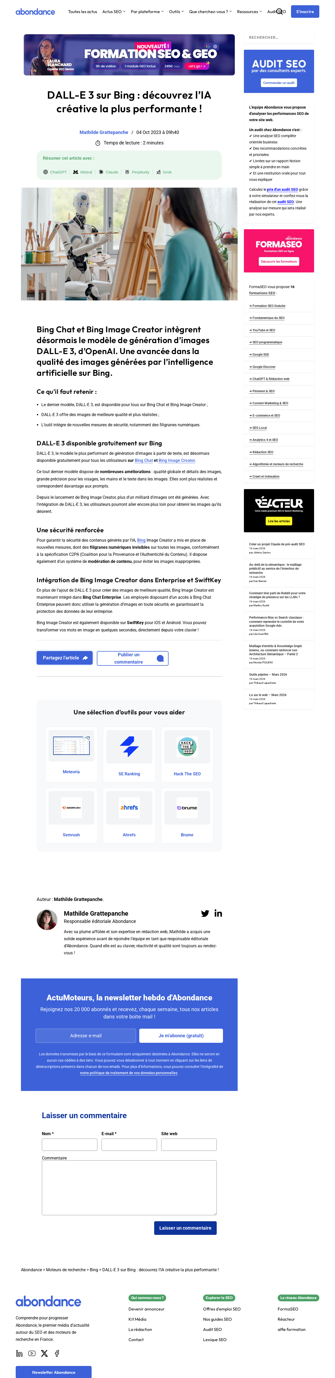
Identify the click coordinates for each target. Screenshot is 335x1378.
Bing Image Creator (177, 460)
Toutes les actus (82, 11)
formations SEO (262, 293)
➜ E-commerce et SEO (264, 415)
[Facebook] (57, 1353)
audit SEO (285, 202)
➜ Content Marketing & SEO (268, 403)
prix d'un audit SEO (282, 189)
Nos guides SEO (217, 1319)
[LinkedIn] (19, 1353)
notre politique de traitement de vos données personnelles (128, 1073)
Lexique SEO (215, 1339)
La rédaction (140, 1329)
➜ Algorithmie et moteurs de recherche (276, 464)
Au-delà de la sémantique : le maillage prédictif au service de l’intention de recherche (275, 569)
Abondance (31, 1269)
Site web (169, 1134)
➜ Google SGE (259, 354)
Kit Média (137, 1319)
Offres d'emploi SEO (222, 1309)
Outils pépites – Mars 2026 (268, 674)
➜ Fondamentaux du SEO (266, 318)
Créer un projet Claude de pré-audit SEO (277, 544)
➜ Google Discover (262, 367)
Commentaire (54, 1158)
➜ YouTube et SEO (262, 330)
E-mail (109, 1134)
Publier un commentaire (139, 658)
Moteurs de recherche (66, 1269)
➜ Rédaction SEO (261, 452)
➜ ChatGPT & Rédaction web (269, 379)
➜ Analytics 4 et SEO (263, 440)
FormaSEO (288, 1309)
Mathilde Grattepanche (96, 913)
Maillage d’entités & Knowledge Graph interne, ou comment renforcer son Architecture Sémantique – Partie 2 (275, 650)
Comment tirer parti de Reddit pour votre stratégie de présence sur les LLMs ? (277, 595)
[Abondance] (35, 11)
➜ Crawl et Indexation (264, 476)
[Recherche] (279, 11)
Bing (141, 540)
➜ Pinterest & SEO (262, 391)
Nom (48, 1134)
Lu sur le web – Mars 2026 (268, 695)
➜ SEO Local (258, 428)
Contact (136, 1339)
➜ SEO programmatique (265, 342)
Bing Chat (144, 460)
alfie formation (292, 1329)
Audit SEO (212, 1329)
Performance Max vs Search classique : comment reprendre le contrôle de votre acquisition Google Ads (276, 622)
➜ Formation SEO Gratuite (267, 306)
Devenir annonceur (147, 1309)
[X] (44, 1353)
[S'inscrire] (305, 11)
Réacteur (286, 1319)
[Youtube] (32, 1353)
